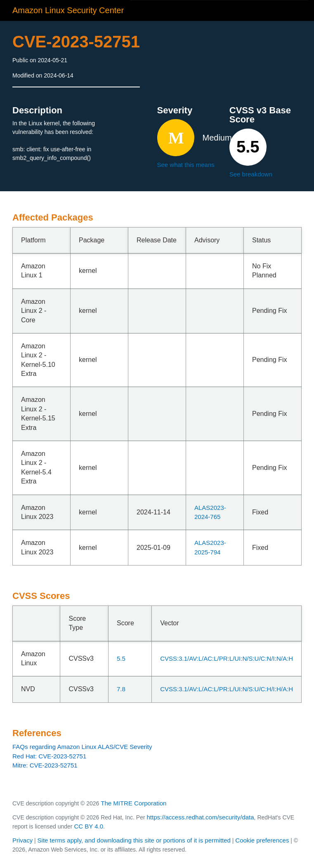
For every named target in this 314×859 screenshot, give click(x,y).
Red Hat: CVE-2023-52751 (49, 756)
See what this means (186, 164)
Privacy (22, 840)
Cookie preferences (262, 840)
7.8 (121, 688)
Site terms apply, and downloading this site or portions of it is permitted (134, 840)
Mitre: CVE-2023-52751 (45, 765)
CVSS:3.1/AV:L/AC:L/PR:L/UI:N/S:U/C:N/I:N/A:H (226, 658)
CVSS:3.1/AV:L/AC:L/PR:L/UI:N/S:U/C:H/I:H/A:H (226, 688)
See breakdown (250, 174)
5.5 (121, 658)
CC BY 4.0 (88, 826)
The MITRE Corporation (133, 803)
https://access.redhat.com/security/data (200, 817)
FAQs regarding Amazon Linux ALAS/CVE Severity (82, 746)
